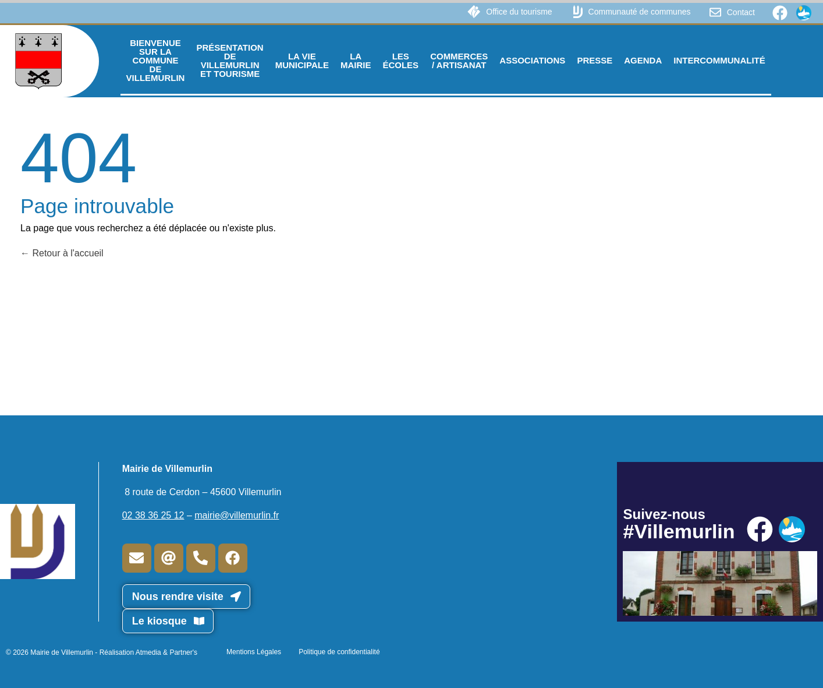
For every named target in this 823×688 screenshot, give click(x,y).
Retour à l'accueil (62, 253)
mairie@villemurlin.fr (236, 515)
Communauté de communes (639, 11)
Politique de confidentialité (339, 652)
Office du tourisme (519, 11)
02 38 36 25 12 (153, 515)
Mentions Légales (253, 652)
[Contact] (715, 12)
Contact (741, 12)
